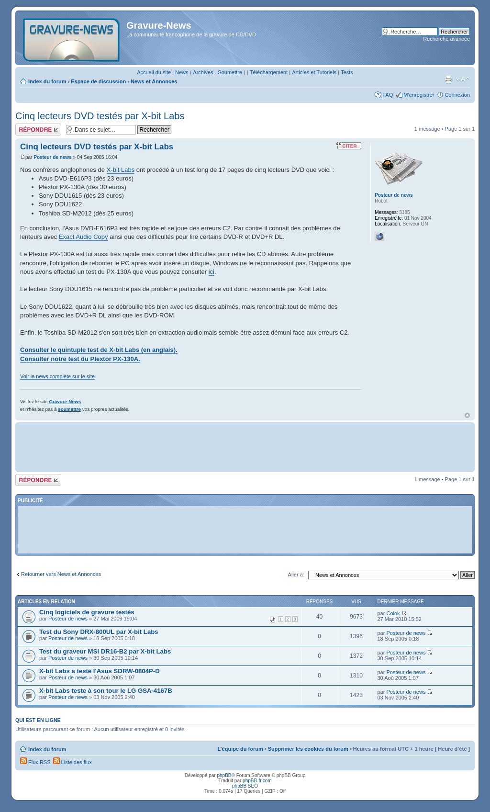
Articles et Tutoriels (314, 72)
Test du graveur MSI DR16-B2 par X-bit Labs (105, 651)
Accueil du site (154, 72)
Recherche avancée (446, 39)
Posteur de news (52, 157)
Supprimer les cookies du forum (308, 749)
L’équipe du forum (240, 749)
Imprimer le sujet (448, 79)
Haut (467, 415)
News (182, 72)
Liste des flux (72, 762)
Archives (203, 72)
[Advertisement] (245, 446)
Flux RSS (35, 762)
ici (211, 271)
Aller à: (296, 574)
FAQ (387, 95)
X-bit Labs (121, 169)
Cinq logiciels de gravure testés (86, 612)
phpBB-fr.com (257, 780)
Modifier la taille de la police (463, 79)
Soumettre (230, 72)
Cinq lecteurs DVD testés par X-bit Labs (100, 116)
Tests (347, 72)
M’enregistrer (418, 95)
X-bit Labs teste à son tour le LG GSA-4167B (105, 690)
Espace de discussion (98, 81)
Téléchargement (269, 72)
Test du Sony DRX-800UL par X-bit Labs (98, 631)
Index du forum (47, 81)
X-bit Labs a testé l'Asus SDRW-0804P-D (99, 671)
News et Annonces (154, 81)
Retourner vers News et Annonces (61, 574)
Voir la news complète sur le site (57, 376)
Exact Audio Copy (83, 236)
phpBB (224, 775)
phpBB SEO (245, 786)
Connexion (457, 95)
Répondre (38, 129)
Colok (393, 613)
